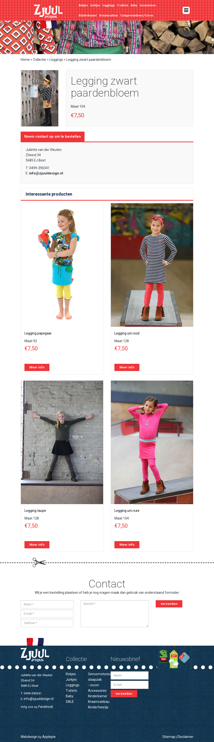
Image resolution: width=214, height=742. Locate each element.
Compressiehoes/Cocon (136, 15)
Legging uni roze (126, 511)
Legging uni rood (126, 333)
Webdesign (29, 737)
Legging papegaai (37, 333)
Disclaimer (185, 737)
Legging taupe (35, 511)
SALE (70, 702)
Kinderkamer (88, 15)
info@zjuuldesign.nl (46, 173)
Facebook (45, 707)
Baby (134, 5)
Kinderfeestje (98, 707)
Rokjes (83, 5)
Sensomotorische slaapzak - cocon (101, 679)
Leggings (108, 5)
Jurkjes (95, 5)
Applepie (49, 737)
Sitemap (168, 737)
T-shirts (122, 5)
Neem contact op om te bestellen (52, 136)
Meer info (37, 367)
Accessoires (148, 5)
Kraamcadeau (108, 15)
